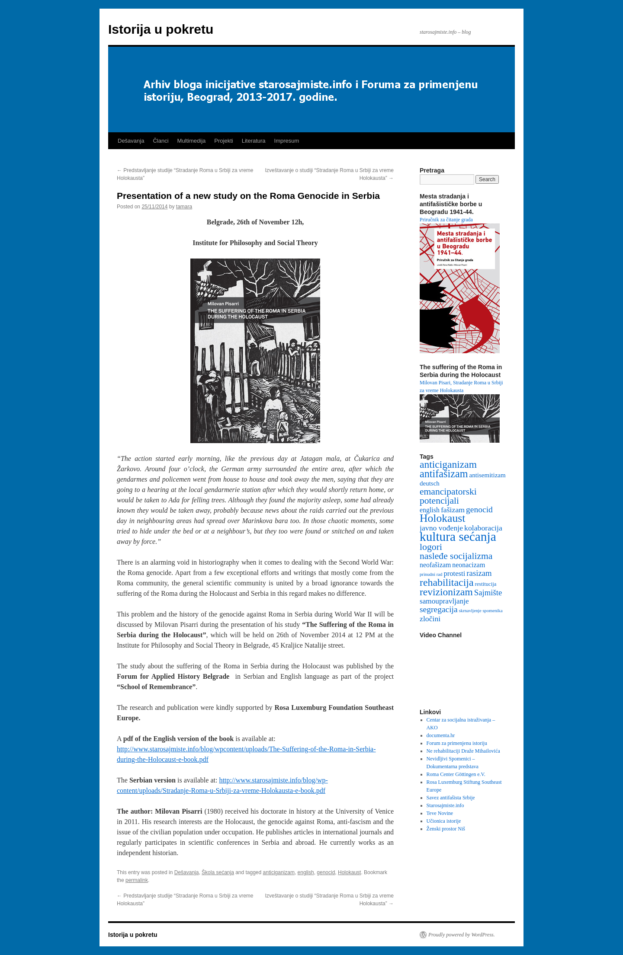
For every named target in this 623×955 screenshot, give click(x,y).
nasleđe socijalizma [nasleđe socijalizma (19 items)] (456, 556)
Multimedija (191, 140)
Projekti (223, 140)
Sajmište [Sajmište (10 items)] (488, 592)
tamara (184, 207)
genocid (326, 872)
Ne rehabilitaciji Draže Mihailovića (463, 751)
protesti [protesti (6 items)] (454, 573)
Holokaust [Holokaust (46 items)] (442, 518)
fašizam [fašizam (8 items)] (453, 509)
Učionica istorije (444, 821)
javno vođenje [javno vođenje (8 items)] (441, 528)
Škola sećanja (218, 872)
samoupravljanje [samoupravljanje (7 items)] (444, 601)
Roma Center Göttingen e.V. (456, 774)
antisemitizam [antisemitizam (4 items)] (487, 475)
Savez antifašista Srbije (451, 798)
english (306, 872)
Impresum (286, 140)
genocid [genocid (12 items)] (479, 509)
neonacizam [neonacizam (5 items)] (468, 565)
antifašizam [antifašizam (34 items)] (444, 473)
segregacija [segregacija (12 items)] (439, 609)
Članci (160, 140)
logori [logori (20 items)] (431, 547)
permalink (136, 880)
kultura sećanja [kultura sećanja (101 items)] (458, 536)
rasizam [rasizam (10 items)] (478, 573)
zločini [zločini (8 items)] (430, 618)
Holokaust (349, 872)
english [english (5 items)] (430, 510)
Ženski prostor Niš (446, 829)
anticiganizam (279, 872)
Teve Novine (440, 813)
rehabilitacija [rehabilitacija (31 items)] (447, 582)
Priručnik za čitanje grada (446, 220)
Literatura (254, 140)
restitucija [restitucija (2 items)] (486, 584)
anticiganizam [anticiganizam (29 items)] (448, 464)
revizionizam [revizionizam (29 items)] (446, 591)
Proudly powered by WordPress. (461, 935)
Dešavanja (131, 140)
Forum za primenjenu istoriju (457, 743)
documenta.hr (441, 735)
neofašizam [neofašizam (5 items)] (435, 565)
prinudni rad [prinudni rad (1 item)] (431, 574)
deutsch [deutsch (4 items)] (430, 483)
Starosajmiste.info (445, 805)
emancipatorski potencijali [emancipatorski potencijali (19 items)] (448, 496)
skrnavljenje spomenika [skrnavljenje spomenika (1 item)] (481, 610)
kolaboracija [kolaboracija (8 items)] (483, 528)
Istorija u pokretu (160, 29)
